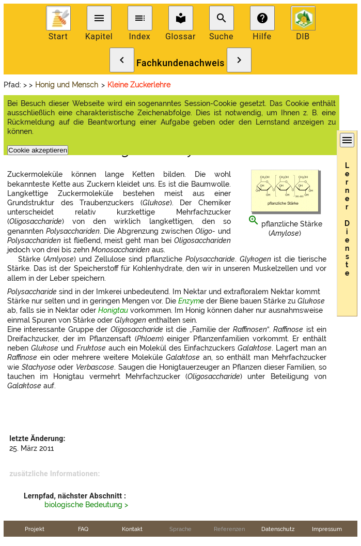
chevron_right (239, 60)
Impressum (327, 529)
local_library (181, 18)
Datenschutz (277, 529)
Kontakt (132, 529)
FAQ (83, 529)
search (221, 18)
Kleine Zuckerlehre (138, 85)
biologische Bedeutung (83, 505)
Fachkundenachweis (180, 63)
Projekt (34, 529)
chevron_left (122, 60)
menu (99, 18)
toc (140, 18)
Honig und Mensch (66, 85)
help (262, 18)
